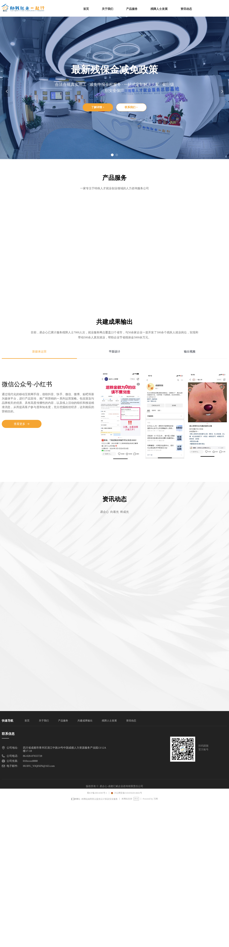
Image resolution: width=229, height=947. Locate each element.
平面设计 (114, 351)
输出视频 (189, 351)
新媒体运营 (39, 351)
